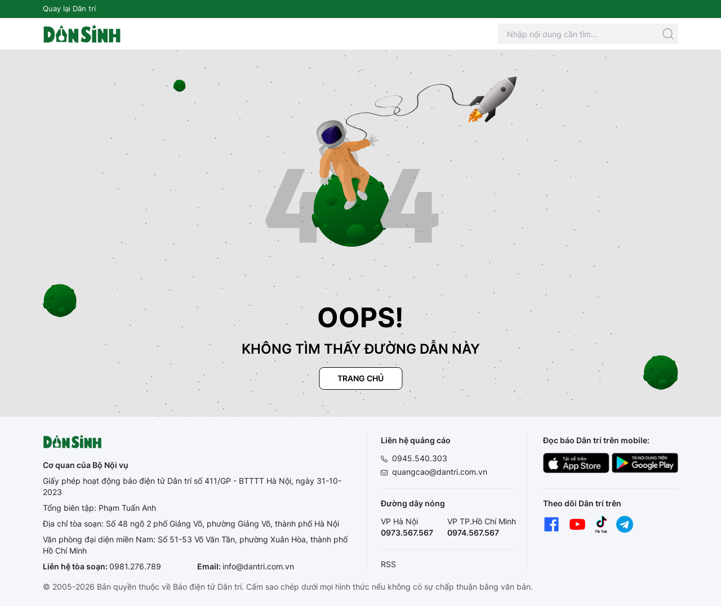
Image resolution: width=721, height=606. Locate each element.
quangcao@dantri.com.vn (439, 471)
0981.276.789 (135, 566)
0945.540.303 (419, 458)
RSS (388, 564)
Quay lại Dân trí (69, 8)
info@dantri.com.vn (258, 566)
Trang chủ (360, 378)
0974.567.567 (473, 532)
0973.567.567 (407, 532)
